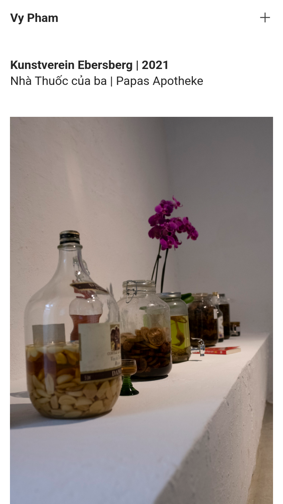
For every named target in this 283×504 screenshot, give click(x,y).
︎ (265, 17)
